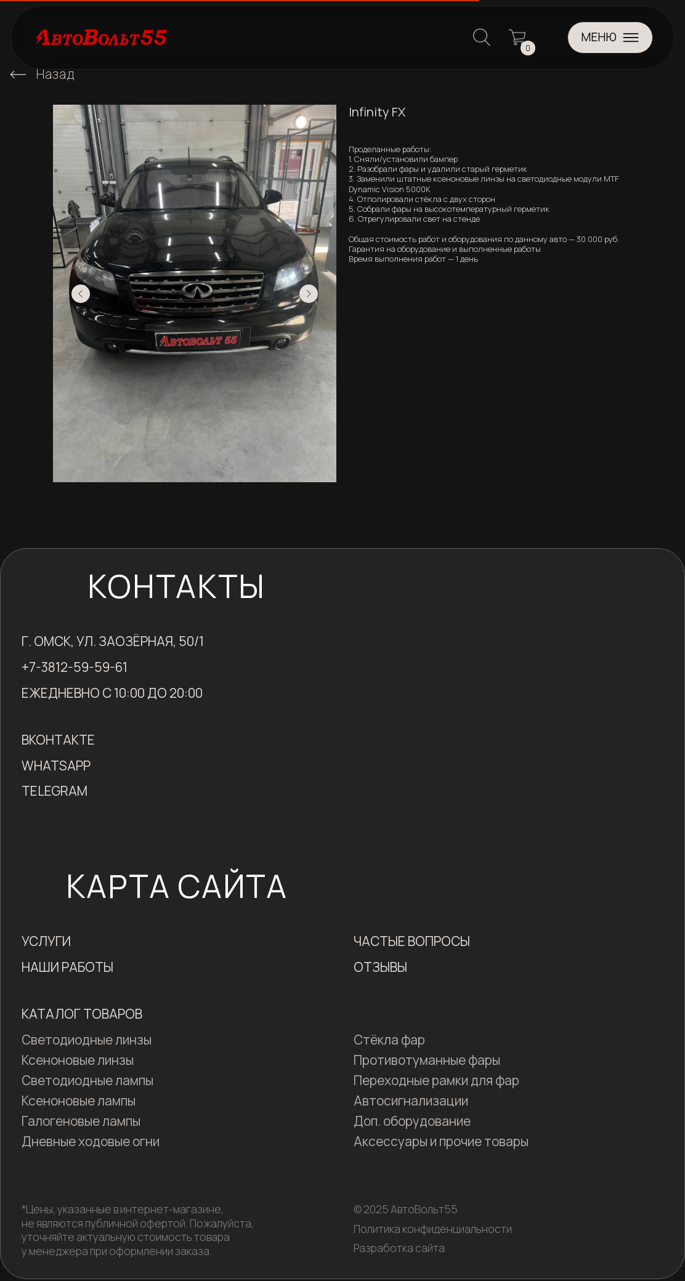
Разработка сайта (399, 1247)
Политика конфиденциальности (433, 1228)
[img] (17, 74)
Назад (55, 74)
